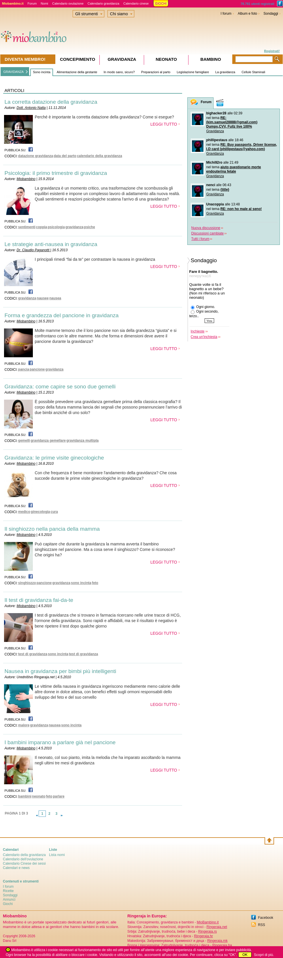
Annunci (9, 899)
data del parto (65, 156)
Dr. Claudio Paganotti (33, 250)
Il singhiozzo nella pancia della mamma (52, 529)
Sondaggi (270, 14)
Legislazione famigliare (193, 72)
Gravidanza (215, 131)
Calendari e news (16, 868)
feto (95, 583)
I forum (226, 14)
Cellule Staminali (253, 72)
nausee (43, 298)
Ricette (8, 891)
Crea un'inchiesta (204, 337)
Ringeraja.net (217, 927)
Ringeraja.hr (203, 936)
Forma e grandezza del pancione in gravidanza (62, 315)
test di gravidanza (32, 654)
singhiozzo (27, 583)
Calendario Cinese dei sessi (24, 863)
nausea (55, 298)
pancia (23, 369)
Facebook (265, 918)
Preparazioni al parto (156, 72)
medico (24, 512)
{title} (224, 190)
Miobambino (26, 179)
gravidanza (74, 227)
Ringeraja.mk (217, 941)
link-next (62, 815)
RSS (261, 925)
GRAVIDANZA (13, 71)
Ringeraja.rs (207, 931)
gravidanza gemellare (48, 441)
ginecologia (40, 512)
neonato (39, 796)
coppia (41, 227)
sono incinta (81, 583)
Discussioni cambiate (207, 233)
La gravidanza (225, 72)
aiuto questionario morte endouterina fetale (233, 169)
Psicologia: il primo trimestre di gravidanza (56, 173)
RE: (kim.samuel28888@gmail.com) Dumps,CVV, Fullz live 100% (232, 122)
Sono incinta (41, 72)
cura (54, 512)
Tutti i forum (200, 239)
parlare (59, 796)
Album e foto (247, 14)
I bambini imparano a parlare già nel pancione (60, 742)
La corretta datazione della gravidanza (51, 102)
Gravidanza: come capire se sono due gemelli (60, 386)
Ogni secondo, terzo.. (204, 313)
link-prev (37, 815)
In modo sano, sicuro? (119, 72)
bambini (24, 796)
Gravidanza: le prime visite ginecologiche (54, 458)
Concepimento (77, 59)
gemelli (24, 441)
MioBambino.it (208, 922)
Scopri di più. (264, 955)
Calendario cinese (136, 3)
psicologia (56, 227)
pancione (37, 369)
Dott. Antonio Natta (31, 108)
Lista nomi (57, 855)
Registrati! (272, 51)
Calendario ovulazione (68, 3)
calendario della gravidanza (99, 156)
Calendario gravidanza (103, 3)
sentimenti (26, 227)
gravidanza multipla (82, 441)
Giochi (8, 904)
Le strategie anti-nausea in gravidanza (51, 244)
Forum (32, 3)
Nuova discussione (205, 228)
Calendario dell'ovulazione (23, 859)
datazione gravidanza (35, 156)
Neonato (166, 59)
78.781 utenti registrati (257, 3)
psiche (89, 227)
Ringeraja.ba (222, 945)
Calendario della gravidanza (24, 855)
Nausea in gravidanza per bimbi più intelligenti (60, 671)
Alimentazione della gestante (77, 72)
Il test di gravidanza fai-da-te (39, 600)
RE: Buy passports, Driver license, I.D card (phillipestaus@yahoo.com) (241, 147)
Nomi (44, 3)
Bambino (210, 59)
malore (23, 725)
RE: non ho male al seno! (241, 209)
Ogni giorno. (203, 307)
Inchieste (198, 331)
